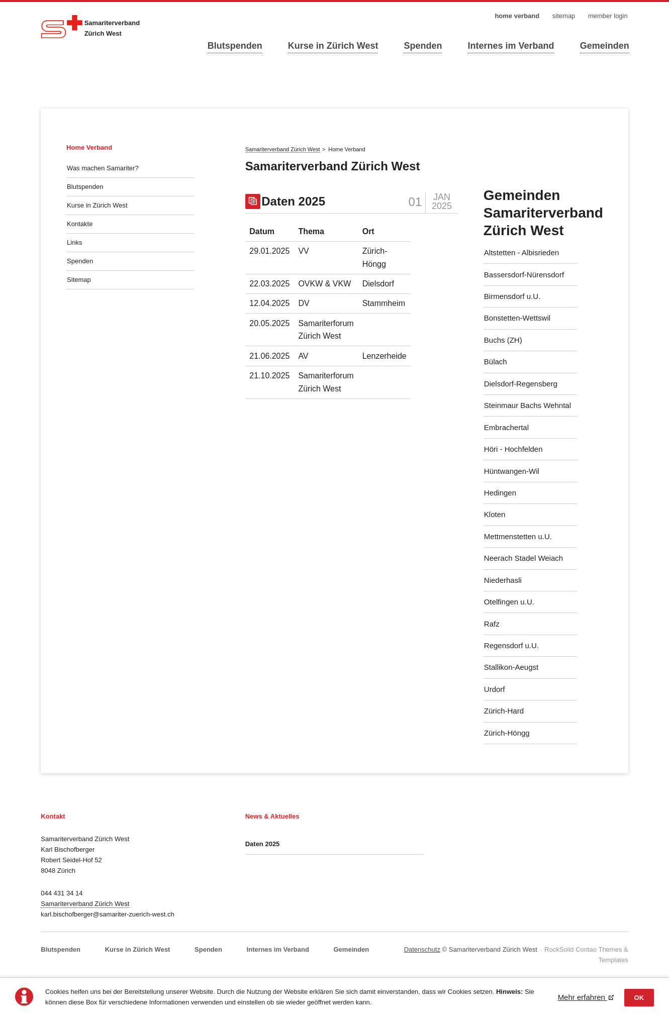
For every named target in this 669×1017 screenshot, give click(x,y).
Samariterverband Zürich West (85, 903)
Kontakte (79, 224)
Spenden (423, 46)
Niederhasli (503, 580)
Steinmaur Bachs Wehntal (527, 405)
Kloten (495, 514)
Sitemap (79, 279)
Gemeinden (604, 46)
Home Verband (89, 147)
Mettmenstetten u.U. (518, 536)
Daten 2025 (293, 201)
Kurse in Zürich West (333, 46)
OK (639, 997)
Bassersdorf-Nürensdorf (524, 274)
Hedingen (500, 492)
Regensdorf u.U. (511, 645)
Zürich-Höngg (507, 733)
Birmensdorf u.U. (512, 296)
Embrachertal (506, 427)
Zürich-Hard (504, 710)
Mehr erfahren (582, 997)
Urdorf (494, 689)
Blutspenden (235, 46)
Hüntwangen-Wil (511, 471)
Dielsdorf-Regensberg (520, 383)
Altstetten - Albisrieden (521, 252)
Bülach (495, 361)
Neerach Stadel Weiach (523, 558)
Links (74, 242)
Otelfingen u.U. (509, 601)
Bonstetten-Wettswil (517, 318)
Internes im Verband (511, 46)
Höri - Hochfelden (513, 449)
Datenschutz (422, 949)
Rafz (492, 624)
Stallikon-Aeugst (511, 667)
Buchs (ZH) (503, 340)
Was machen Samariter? (103, 168)
